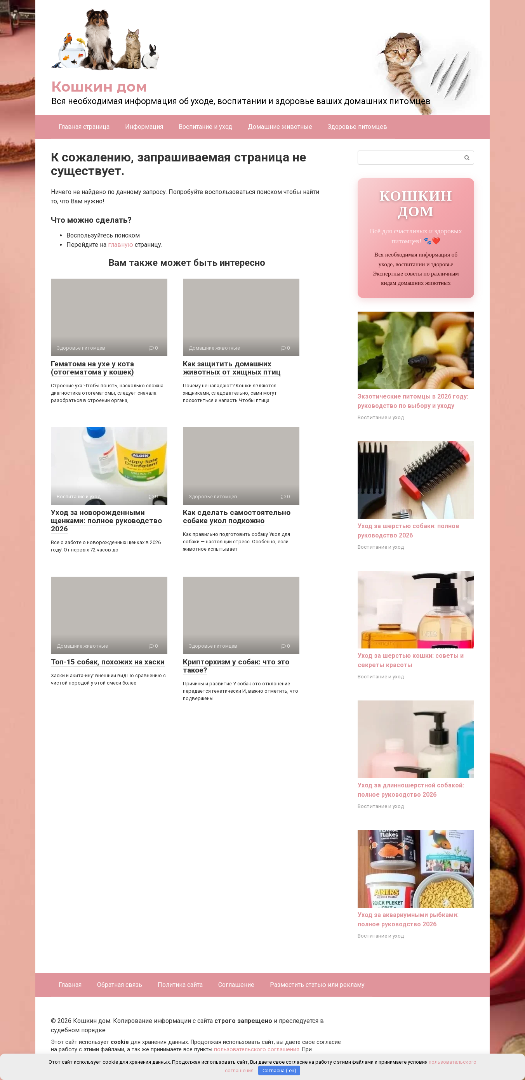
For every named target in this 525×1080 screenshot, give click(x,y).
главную (120, 244)
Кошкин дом (99, 86)
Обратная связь (119, 984)
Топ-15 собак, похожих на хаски (108, 661)
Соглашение (236, 984)
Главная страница (84, 126)
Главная (70, 984)
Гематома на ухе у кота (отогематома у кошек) (92, 367)
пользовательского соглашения (256, 1049)
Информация (144, 126)
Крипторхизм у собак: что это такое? (236, 665)
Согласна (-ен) (279, 1070)
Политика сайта (180, 984)
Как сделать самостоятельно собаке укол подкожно (236, 516)
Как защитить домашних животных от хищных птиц (232, 367)
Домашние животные (280, 126)
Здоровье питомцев (357, 126)
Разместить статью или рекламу (317, 984)
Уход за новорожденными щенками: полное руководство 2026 (106, 520)
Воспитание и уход (205, 126)
